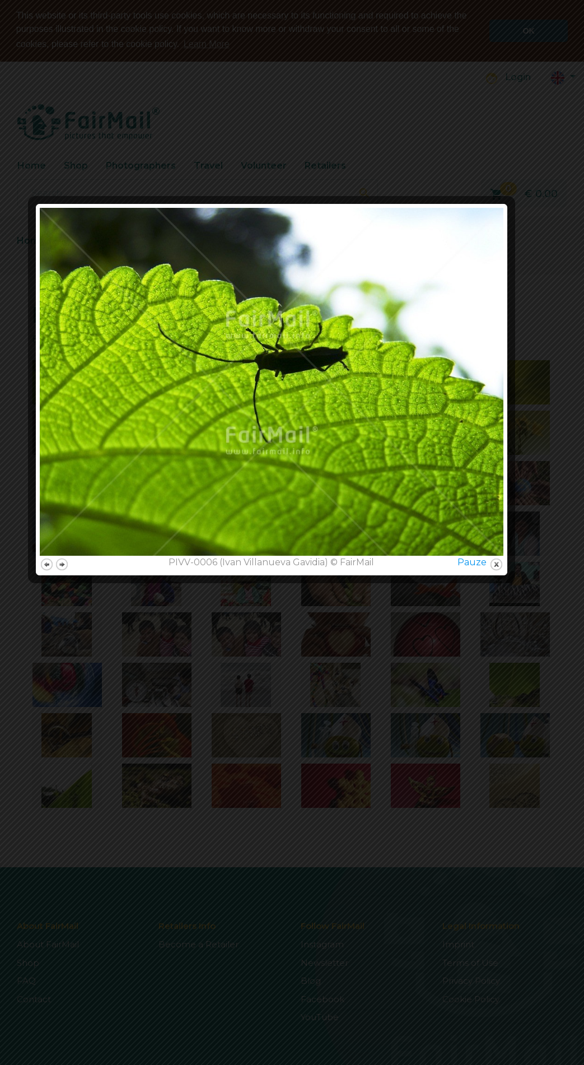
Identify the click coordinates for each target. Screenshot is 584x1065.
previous (67, 684)
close (517, 684)
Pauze (492, 681)
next (83, 684)
